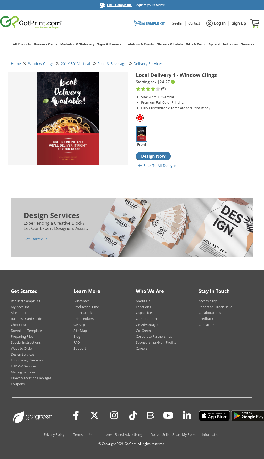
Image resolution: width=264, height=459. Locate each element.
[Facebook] (76, 415)
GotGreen (143, 330)
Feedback (206, 318)
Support (79, 348)
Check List (18, 324)
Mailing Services (23, 372)
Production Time (86, 306)
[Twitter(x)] (94, 415)
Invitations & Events (139, 44)
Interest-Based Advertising (122, 434)
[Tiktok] (133, 415)
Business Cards (45, 44)
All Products (22, 44)
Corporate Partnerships (154, 336)
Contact (194, 23)
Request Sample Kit (25, 301)
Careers (141, 348)
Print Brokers (83, 318)
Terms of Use (83, 434)
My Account (20, 306)
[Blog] (150, 415)
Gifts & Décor (196, 44)
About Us (143, 301)
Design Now (153, 156)
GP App (79, 324)
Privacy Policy (54, 434)
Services (247, 44)
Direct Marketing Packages (31, 378)
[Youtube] (168, 415)
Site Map (80, 330)
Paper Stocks (83, 312)
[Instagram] (114, 415)
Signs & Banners (109, 44)
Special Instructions (26, 342)
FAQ (76, 342)
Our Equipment (148, 318)
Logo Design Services (27, 360)
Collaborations (210, 312)
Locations (143, 306)
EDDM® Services (23, 366)
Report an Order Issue (215, 306)
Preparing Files (22, 336)
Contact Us (207, 324)
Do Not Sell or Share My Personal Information (185, 434)
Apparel (214, 44)
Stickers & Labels (170, 44)
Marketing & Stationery (77, 44)
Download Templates (27, 330)
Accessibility (208, 301)
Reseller (177, 23)
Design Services (22, 354)
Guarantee (81, 301)
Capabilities (144, 312)
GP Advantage (147, 324)
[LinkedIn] (187, 415)
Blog (76, 336)
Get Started (33, 239)
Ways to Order (22, 348)
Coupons (18, 384)
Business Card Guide (26, 318)
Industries (230, 44)
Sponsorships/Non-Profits (156, 342)
